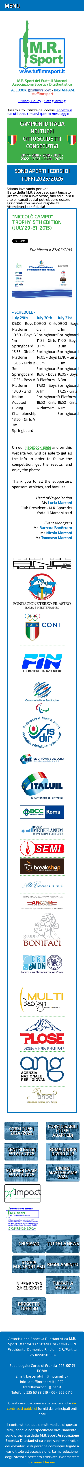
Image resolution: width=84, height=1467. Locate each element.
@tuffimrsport (39, 90)
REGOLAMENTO (62, 1264)
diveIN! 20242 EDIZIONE (29, 1285)
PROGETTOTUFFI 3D (29, 1306)
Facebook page (38, 447)
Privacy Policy (29, 101)
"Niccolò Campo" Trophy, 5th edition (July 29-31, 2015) (37, 221)
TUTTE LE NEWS (63, 1243)
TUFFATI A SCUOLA (62, 1285)
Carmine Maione (41, 1462)
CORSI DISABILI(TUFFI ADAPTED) (62, 1130)
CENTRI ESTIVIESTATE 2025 (21, 1151)
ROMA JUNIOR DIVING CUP (62, 1151)
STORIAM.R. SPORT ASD (29, 1264)
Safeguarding (55, 101)
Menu (12, 5)
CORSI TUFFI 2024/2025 (21, 1130)
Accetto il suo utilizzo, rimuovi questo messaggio (39, 112)
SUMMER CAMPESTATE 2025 (21, 1172)
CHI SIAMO (29, 1243)
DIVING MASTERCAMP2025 (62, 1172)
